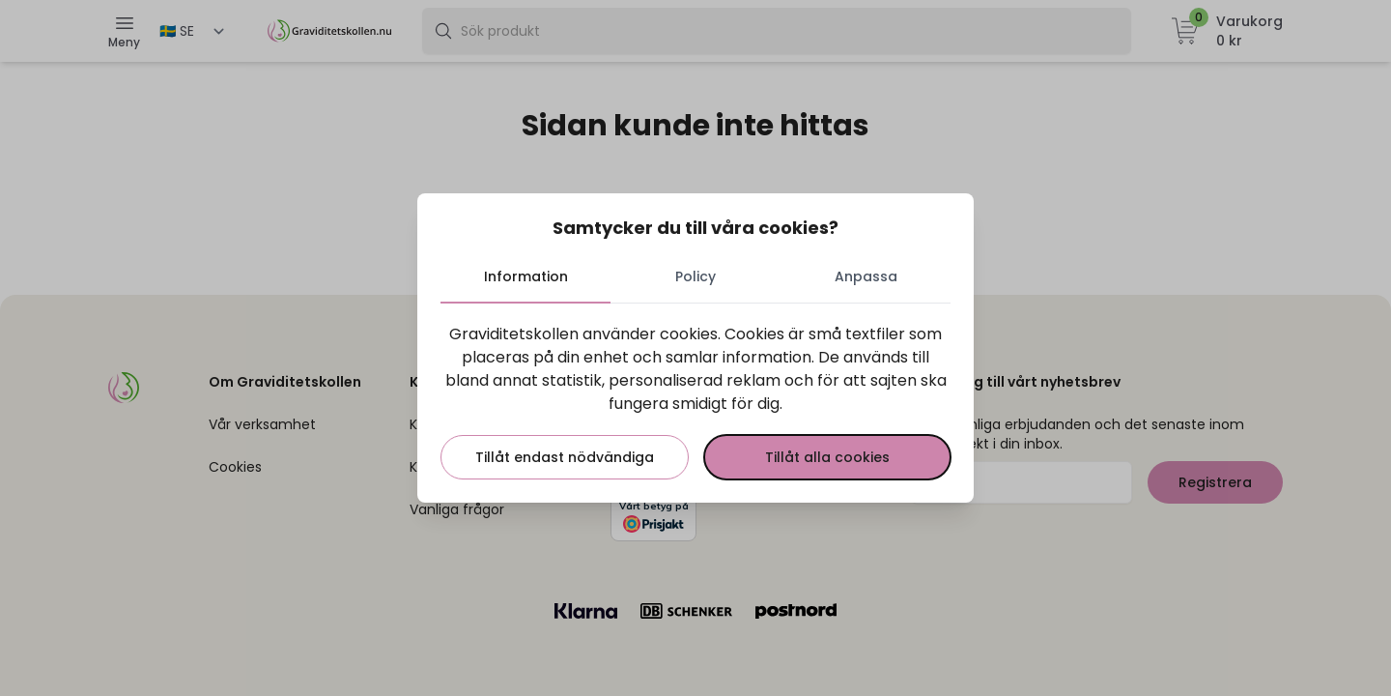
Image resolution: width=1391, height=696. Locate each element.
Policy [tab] (695, 276)
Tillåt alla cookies (827, 457)
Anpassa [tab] (866, 276)
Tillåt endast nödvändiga (564, 457)
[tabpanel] (695, 401)
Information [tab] (526, 276)
